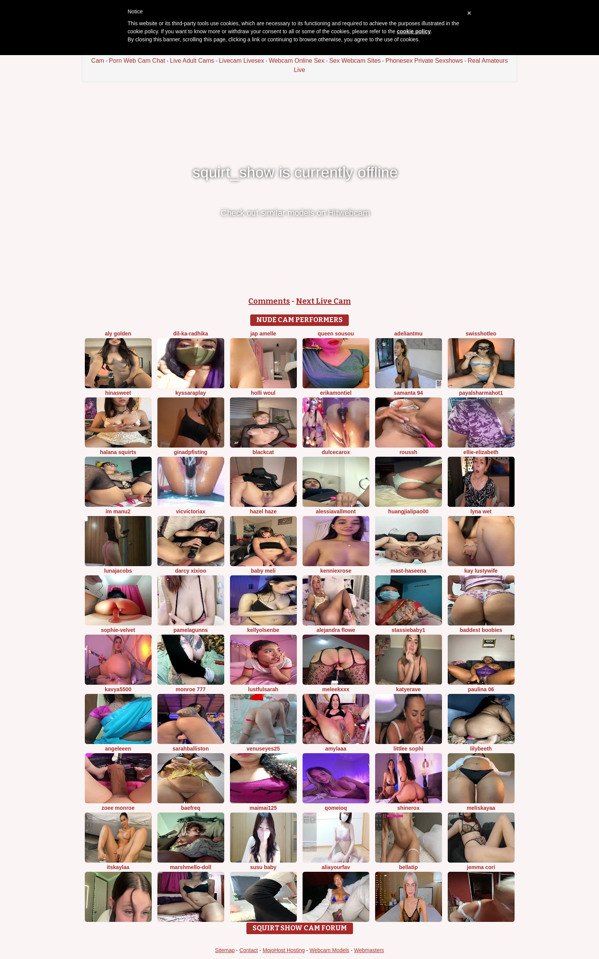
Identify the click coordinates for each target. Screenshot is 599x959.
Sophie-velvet (118, 630)
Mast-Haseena (408, 571)
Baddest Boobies (481, 630)
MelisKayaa (481, 808)
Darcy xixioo (190, 571)
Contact (249, 950)
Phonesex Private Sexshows (424, 60)
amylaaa (335, 749)
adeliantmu (408, 334)
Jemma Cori (481, 867)
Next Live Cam (323, 301)
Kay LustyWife (480, 571)
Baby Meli (263, 571)
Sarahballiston (191, 749)
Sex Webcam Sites (355, 60)
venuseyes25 (263, 749)
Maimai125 (263, 808)
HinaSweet (118, 393)
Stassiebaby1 (408, 630)
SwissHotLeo (481, 334)
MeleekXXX (336, 689)
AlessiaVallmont (336, 511)
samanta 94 (408, 393)
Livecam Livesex (241, 60)
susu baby (263, 867)
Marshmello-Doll (190, 867)
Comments (269, 301)
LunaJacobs (118, 571)
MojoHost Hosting (283, 950)
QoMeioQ (336, 808)
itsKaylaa (118, 867)
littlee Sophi (408, 749)
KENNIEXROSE (335, 571)
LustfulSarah (263, 689)
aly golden (118, 334)
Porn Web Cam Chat (137, 60)
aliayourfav (336, 867)
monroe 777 (191, 689)
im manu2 (117, 511)
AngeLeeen (118, 749)
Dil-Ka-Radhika (190, 334)
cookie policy (414, 31)
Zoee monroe (118, 808)
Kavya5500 (118, 689)
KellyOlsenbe (263, 630)
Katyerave (408, 689)
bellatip (408, 867)
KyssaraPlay (190, 393)
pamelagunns (190, 630)
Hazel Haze (263, 511)
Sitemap (225, 950)
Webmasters (369, 950)
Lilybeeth (481, 749)
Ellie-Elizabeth (481, 452)
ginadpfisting (190, 452)
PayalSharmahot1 (481, 393)
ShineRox (408, 808)
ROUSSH (409, 452)
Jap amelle (263, 334)
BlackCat (263, 452)
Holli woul (263, 393)
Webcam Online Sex (297, 60)
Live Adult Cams (192, 60)
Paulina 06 (481, 689)
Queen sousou (336, 334)
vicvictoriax (190, 511)
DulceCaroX (336, 452)
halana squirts (118, 452)
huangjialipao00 (408, 511)
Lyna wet (480, 511)
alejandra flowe (335, 630)
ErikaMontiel (335, 393)
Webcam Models (329, 950)
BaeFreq (191, 808)
